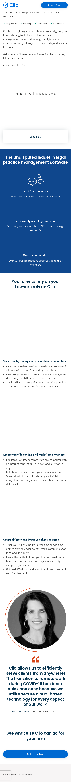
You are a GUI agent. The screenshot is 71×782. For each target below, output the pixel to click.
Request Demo (54, 5)
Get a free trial (35, 754)
